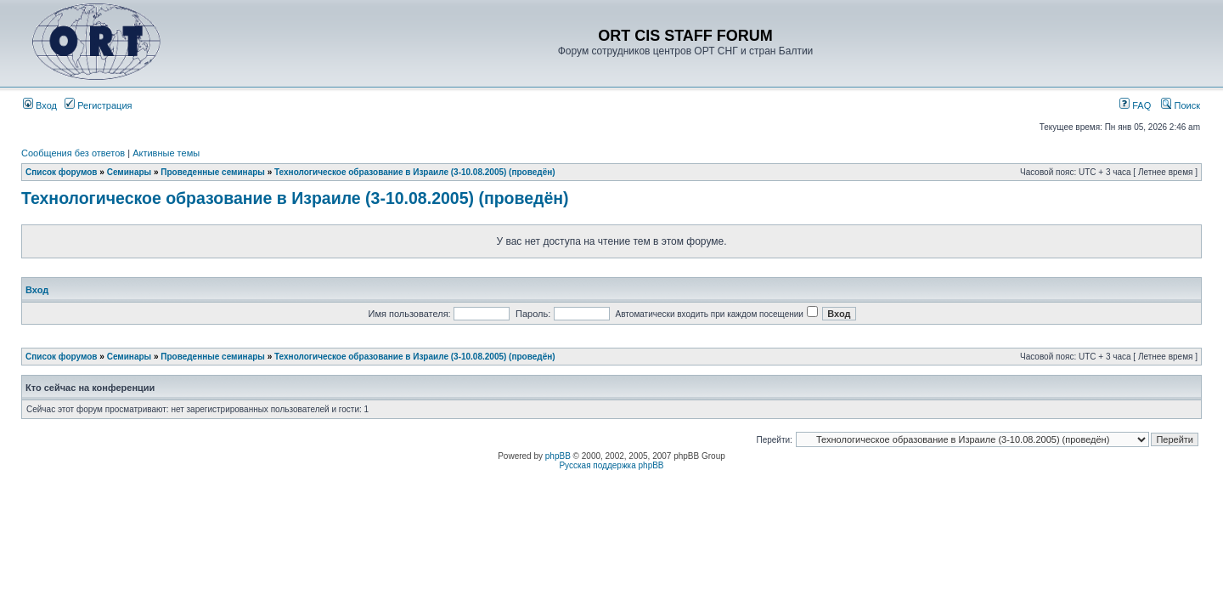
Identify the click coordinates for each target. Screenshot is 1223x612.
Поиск (1180, 105)
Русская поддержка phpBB (611, 465)
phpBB (558, 456)
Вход (40, 105)
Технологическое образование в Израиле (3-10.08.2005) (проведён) (414, 172)
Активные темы (166, 153)
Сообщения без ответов (73, 153)
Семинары (129, 172)
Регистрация (98, 105)
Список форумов (61, 172)
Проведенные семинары (213, 172)
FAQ (1135, 105)
